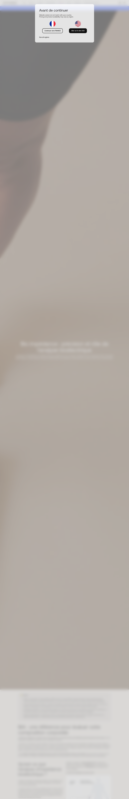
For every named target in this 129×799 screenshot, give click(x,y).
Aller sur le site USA (78, 31)
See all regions (44, 37)
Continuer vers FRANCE (52, 31)
